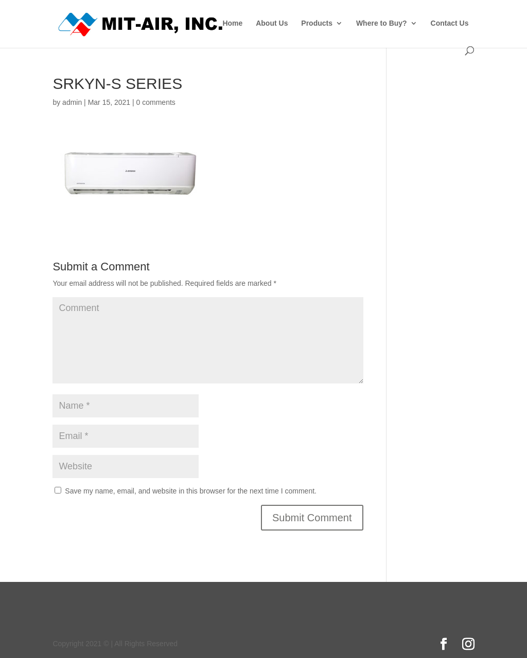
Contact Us (450, 23)
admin (72, 102)
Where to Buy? (381, 23)
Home (232, 23)
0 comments (155, 102)
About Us (272, 23)
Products (316, 23)
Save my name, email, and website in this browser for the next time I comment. (191, 491)
